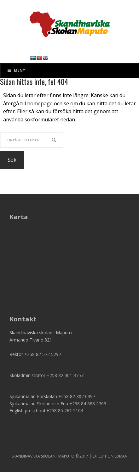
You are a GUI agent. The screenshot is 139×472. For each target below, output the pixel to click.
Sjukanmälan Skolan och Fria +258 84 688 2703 (57, 404)
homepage (40, 103)
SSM (70, 22)
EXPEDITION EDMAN (110, 456)
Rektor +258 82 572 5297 (35, 354)
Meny (16, 70)
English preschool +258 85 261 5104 (46, 411)
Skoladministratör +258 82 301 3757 (46, 375)
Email (14, 361)
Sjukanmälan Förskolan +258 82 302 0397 (52, 396)
